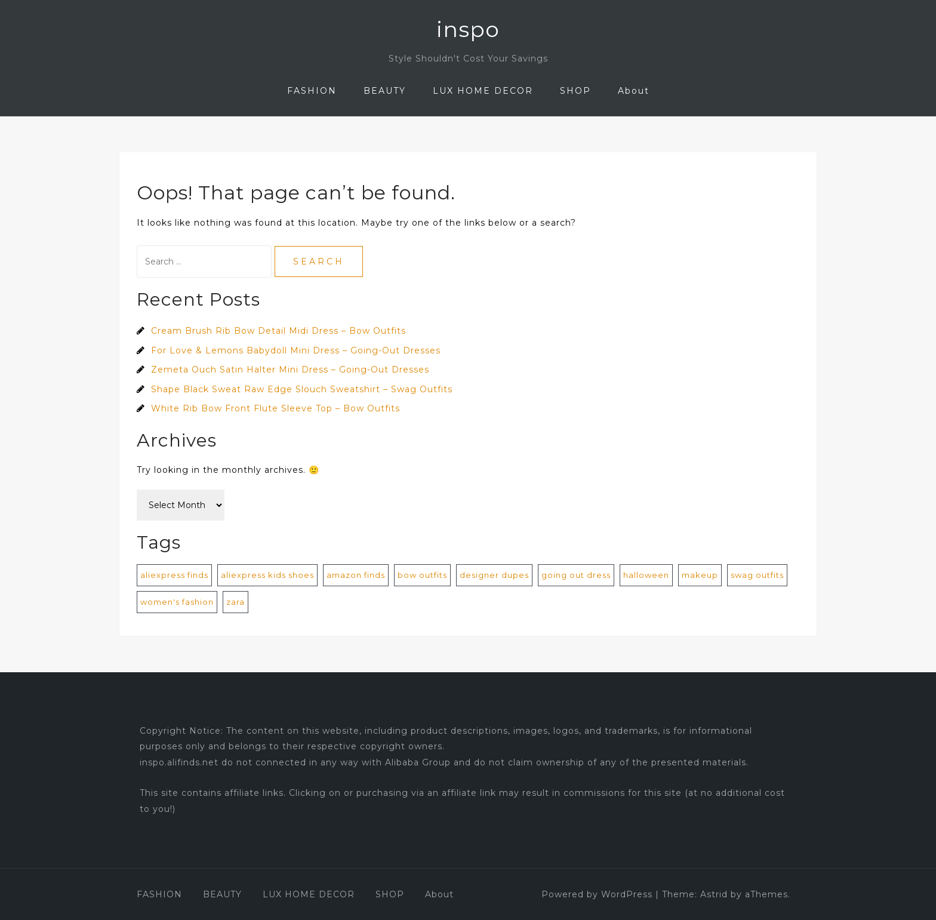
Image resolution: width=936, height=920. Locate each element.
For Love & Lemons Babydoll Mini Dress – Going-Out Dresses (296, 350)
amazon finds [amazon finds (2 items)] (356, 575)
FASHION (312, 90)
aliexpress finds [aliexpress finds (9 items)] (174, 575)
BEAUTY (385, 90)
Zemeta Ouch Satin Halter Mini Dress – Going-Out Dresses (290, 369)
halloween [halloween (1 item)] (646, 575)
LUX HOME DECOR (483, 90)
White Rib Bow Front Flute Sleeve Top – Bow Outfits (275, 408)
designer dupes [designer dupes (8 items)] (494, 575)
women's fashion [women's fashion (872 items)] (177, 602)
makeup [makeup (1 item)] (700, 575)
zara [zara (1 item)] (235, 602)
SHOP (575, 90)
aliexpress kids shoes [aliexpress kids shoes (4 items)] (267, 575)
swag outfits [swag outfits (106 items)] (757, 575)
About (633, 90)
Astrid (714, 894)
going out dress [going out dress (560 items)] (576, 575)
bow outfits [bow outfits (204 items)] (422, 575)
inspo (468, 29)
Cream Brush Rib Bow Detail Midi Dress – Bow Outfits (278, 330)
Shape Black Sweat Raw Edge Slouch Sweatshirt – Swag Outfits (301, 389)
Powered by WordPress (596, 894)
